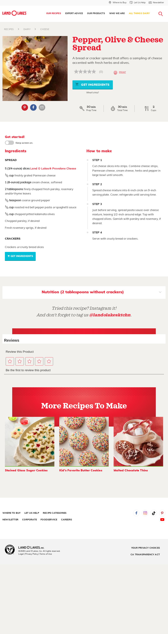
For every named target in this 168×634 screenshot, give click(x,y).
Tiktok (153, 513)
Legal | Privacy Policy (28, 554)
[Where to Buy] (117, 2)
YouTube (162, 519)
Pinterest (162, 513)
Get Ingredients (92, 84)
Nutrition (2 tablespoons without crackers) (101, 292)
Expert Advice (74, 13)
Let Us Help (31, 513)
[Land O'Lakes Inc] (32, 548)
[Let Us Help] (137, 2)
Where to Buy (11, 513)
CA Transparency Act (145, 554)
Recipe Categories (54, 513)
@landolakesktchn (110, 315)
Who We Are (117, 13)
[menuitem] (53, 13)
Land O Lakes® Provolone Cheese (53, 168)
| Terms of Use (45, 554)
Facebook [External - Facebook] (33, 107)
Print (120, 73)
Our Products (96, 13)
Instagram (145, 513)
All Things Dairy (139, 13)
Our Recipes (53, 13)
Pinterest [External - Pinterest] (24, 107)
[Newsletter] (156, 2)
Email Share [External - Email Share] (42, 107)
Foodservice (49, 520)
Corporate (29, 520)
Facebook (136, 513)
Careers (66, 520)
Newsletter (10, 520)
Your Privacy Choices (145, 548)
